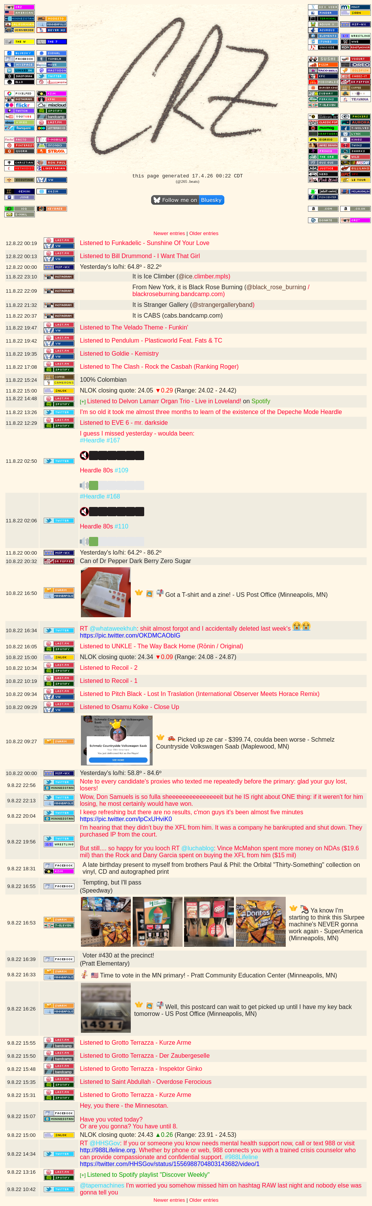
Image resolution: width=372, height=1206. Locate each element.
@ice (185, 276)
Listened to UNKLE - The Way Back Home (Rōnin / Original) (161, 646)
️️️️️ (112, 487)
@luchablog (197, 848)
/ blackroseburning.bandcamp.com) (220, 290)
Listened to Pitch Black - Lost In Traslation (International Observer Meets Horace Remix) (199, 694)
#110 (121, 526)
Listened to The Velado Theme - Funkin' (134, 327)
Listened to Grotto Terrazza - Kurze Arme (135, 1042)
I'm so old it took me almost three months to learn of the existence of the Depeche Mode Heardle (211, 412)
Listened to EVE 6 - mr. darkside (124, 422)
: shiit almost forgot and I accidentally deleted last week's (224, 628)
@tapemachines (102, 1185)
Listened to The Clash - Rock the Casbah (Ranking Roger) (159, 366)
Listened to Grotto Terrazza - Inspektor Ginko (141, 1068)
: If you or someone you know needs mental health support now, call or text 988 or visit (237, 1143)
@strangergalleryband (222, 305)
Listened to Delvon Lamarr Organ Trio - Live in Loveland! (164, 401)
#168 (113, 496)
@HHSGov (104, 1143)
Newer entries (169, 233)
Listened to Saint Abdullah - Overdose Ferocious (145, 1081)
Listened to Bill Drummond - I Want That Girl (140, 256)
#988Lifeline (241, 1157)
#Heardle (92, 440)
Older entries (203, 233)
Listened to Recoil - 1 (108, 681)
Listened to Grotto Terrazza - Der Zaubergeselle (145, 1055)
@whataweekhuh (113, 628)
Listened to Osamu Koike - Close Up (129, 707)
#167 (113, 440)
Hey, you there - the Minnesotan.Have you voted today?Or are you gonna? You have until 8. (129, 1116)
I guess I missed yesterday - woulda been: (137, 433)
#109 (121, 470)
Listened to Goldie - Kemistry (119, 353)
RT (84, 628)
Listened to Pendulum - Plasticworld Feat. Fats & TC (151, 340)
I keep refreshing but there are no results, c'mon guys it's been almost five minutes (191, 812)
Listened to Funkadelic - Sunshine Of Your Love (144, 243)
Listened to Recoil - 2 (108, 667)
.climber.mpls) (211, 276)
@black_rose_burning (276, 287)
